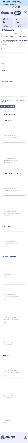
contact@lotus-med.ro (9, 138)
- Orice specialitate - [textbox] (5, 76)
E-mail (2, 59)
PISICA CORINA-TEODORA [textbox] (7, 84)
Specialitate (3, 73)
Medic (2, 82)
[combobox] (14, 76)
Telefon (2, 66)
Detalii (2, 90)
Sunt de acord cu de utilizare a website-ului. (13, 104)
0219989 (12, 41)
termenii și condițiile (15, 103)
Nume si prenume (5, 52)
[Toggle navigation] (25, 12)
